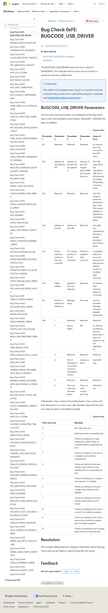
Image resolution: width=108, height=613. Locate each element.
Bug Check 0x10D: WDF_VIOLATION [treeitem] (18, 147)
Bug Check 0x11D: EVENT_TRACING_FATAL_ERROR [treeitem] (23, 279)
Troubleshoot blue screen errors (63, 97)
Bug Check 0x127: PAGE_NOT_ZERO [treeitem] (17, 360)
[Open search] (95, 3)
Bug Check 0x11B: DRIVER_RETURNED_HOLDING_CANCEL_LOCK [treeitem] (23, 259)
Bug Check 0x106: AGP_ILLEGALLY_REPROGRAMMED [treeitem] (23, 95)
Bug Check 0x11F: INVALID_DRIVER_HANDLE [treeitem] (21, 298)
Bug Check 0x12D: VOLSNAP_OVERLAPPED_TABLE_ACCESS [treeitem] (23, 424)
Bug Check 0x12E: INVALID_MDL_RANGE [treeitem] (20, 433)
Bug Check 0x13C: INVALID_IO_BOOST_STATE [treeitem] (21, 568)
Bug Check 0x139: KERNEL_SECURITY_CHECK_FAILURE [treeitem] (23, 541)
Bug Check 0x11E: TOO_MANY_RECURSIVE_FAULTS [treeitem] (23, 288)
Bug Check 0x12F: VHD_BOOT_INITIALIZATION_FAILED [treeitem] (23, 442)
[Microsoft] (5, 4)
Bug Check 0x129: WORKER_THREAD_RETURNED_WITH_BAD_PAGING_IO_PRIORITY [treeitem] (23, 382)
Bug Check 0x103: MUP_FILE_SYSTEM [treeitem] (18, 71)
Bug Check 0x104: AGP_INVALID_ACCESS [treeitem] (20, 78)
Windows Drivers (66, 21)
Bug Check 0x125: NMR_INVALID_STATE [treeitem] (19, 346)
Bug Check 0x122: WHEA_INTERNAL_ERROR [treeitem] (21, 320)
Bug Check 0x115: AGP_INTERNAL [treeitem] (17, 213)
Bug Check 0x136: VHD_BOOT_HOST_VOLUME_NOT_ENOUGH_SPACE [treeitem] (23, 512)
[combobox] (19, 24)
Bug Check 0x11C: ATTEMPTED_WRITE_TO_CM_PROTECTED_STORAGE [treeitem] (23, 270)
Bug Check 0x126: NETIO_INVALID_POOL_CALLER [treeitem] (23, 353)
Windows (52, 21)
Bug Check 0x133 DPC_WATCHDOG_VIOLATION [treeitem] (23, 484)
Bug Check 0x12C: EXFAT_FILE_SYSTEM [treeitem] (19, 415)
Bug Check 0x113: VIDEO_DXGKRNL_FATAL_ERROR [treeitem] (23, 193)
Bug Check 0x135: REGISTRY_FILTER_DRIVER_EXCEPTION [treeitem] (23, 501)
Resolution (47, 60)
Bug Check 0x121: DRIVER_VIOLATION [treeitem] (18, 312)
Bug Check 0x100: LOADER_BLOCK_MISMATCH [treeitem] (22, 48)
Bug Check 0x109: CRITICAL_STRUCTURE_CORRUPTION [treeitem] (23, 116)
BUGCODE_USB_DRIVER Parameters (58, 56)
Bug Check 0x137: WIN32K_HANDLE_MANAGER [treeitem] (23, 521)
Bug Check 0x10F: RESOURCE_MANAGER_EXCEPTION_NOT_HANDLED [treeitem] (23, 167)
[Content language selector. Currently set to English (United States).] (16, 596)
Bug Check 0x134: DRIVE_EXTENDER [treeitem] (17, 492)
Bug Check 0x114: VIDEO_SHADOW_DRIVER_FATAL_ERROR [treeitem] (23, 204)
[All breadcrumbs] (43, 21)
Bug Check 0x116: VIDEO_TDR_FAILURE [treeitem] (19, 221)
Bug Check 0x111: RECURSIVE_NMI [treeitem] (17, 177)
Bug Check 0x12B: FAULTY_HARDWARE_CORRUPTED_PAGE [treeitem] (23, 406)
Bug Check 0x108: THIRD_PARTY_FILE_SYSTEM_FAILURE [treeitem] (23, 105)
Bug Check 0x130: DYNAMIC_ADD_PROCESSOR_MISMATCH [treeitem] (23, 453)
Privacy (61, 602)
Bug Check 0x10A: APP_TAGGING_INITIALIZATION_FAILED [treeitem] (23, 127)
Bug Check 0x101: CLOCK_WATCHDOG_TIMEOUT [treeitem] (23, 56)
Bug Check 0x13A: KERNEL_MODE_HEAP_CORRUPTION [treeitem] (23, 552)
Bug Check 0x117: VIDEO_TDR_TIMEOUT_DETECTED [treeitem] (23, 230)
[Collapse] (34, 18)
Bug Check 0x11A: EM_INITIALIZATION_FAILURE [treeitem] (22, 250)
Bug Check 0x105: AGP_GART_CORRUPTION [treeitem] (21, 86)
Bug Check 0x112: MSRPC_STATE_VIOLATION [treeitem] (21, 184)
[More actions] (103, 21)
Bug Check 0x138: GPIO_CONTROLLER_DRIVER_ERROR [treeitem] (23, 530)
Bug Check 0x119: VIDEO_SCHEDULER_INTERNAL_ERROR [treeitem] (23, 241)
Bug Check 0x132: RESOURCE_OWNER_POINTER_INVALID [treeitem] (23, 475)
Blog (38, 602)
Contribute (50, 602)
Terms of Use (8, 606)
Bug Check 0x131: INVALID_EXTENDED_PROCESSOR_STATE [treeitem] (23, 464)
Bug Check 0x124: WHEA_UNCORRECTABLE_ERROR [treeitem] (23, 336)
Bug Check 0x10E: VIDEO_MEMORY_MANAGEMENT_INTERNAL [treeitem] (23, 156)
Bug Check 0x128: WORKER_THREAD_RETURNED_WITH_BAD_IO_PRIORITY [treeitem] (23, 369)
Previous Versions (25, 602)
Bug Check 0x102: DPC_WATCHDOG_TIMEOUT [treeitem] (22, 63)
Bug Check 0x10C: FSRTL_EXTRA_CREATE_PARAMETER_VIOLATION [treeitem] (23, 138)
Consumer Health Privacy (81, 602)
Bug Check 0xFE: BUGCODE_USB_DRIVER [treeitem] (20, 34)
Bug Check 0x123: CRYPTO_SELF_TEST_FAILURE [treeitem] (22, 327)
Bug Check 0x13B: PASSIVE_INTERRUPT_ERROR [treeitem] (22, 561)
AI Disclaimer (9, 602)
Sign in (102, 3)
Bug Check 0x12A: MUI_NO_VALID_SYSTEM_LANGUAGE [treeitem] (23, 395)
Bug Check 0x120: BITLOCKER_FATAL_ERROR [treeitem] (21, 305)
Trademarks (23, 606)
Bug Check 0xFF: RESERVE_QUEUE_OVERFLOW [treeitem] (23, 41)
